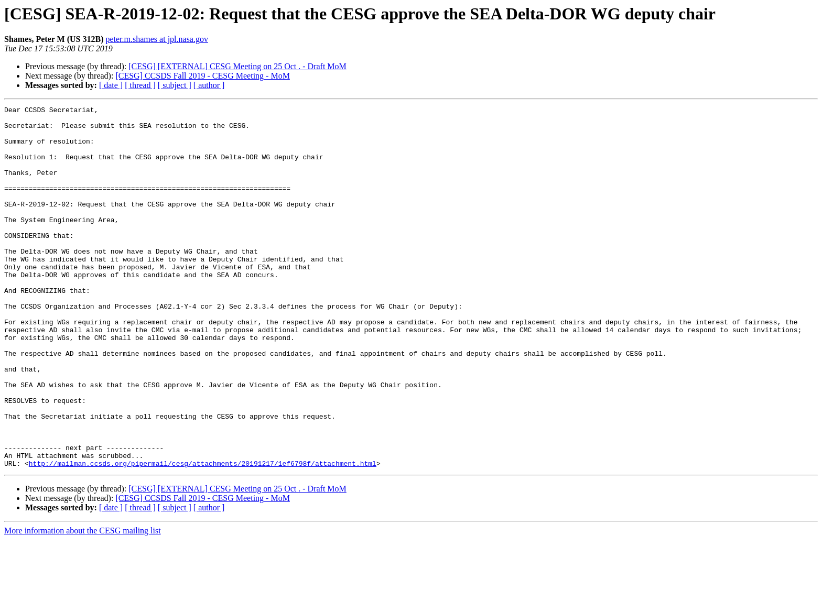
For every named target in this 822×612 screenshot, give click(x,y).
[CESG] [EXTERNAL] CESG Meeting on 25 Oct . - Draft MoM (237, 66)
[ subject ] (174, 85)
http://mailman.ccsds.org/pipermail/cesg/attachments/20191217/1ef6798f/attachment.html (202, 535)
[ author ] (209, 85)
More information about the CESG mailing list (82, 602)
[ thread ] (140, 85)
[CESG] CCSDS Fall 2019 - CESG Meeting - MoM (202, 75)
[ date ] (111, 85)
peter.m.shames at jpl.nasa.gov (156, 39)
